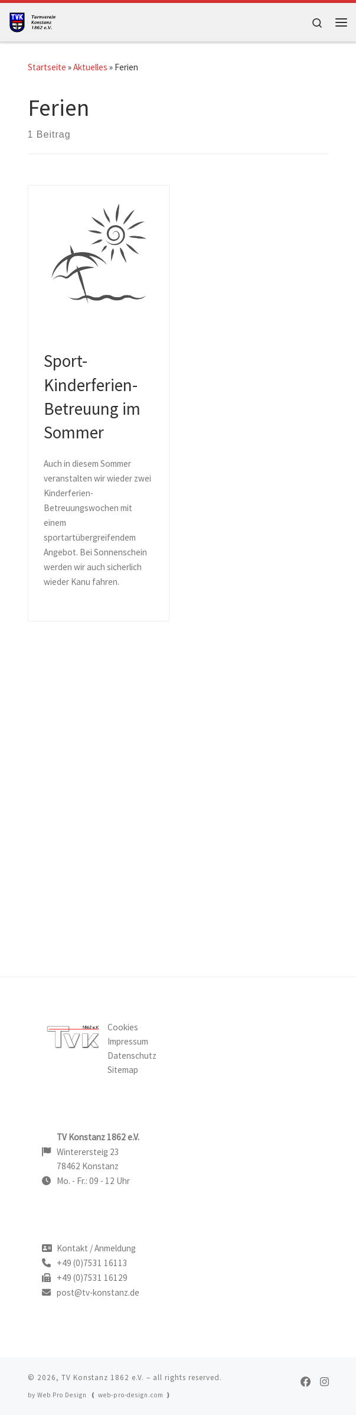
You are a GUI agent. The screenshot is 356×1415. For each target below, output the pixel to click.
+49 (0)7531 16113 (92, 1262)
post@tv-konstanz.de (98, 1292)
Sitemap (122, 1069)
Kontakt (72, 1248)
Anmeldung (115, 1248)
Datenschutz (131, 1055)
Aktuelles (90, 67)
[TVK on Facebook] (306, 1382)
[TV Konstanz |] (35, 21)
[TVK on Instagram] (324, 1382)
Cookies (122, 1027)
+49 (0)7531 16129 (92, 1277)
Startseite (47, 67)
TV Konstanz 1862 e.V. (102, 1377)
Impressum (127, 1041)
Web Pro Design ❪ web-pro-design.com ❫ (104, 1395)
